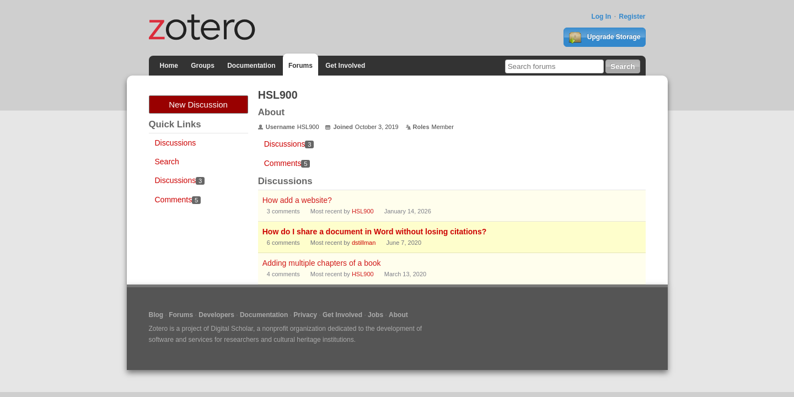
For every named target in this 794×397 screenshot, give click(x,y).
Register (632, 16)
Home (169, 65)
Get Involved (345, 65)
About (398, 315)
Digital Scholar (232, 328)
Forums (300, 65)
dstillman (363, 242)
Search (167, 161)
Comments (178, 199)
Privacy (305, 315)
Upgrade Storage (604, 37)
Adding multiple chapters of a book (321, 263)
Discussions (175, 142)
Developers (216, 315)
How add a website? (297, 200)
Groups (202, 65)
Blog (156, 315)
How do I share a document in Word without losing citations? (374, 231)
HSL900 (363, 211)
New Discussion (198, 104)
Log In (601, 16)
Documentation (251, 65)
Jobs (375, 315)
